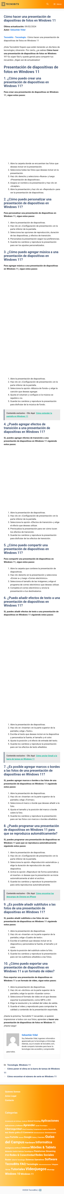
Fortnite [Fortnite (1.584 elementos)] (14, 1137)
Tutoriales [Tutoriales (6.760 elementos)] (18, 1169)
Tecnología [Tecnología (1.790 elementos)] (32, 1164)
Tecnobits (8, 37)
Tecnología (20, 37)
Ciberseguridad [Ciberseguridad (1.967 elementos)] (13, 1128)
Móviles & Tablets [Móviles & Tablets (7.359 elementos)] (43, 1147)
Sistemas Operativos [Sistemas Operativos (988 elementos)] (35, 1159)
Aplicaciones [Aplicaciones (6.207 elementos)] (50, 1120)
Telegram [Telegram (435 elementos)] (55, 1164)
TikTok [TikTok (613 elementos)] (7, 1170)
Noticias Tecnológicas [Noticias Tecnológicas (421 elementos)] (25, 1151)
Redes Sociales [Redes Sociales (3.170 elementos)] (44, 1155)
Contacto (9, 1100)
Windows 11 (25, 1065)
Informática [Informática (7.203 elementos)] (44, 1142)
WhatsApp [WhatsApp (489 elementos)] (50, 1170)
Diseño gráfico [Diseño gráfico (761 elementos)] (15, 1132)
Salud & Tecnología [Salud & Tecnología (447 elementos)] (18, 1160)
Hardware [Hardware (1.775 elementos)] (30, 1142)
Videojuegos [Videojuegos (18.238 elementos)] (36, 1169)
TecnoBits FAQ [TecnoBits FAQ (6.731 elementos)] (15, 1164)
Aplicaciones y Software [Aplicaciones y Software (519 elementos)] (14, 1125)
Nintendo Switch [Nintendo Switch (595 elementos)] (11, 1151)
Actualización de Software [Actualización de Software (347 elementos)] (13, 1121)
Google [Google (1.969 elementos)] (28, 1137)
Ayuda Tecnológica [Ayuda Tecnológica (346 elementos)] (41, 1125)
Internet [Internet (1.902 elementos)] (25, 1147)
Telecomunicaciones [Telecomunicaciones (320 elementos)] (44, 1164)
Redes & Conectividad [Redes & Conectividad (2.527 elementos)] (22, 1155)
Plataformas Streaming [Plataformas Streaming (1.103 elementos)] (44, 1151)
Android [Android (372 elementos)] (24, 1121)
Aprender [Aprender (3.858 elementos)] (29, 1125)
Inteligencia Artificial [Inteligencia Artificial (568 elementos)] (13, 1148)
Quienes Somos (12, 1091)
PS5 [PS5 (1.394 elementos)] (7, 1155)
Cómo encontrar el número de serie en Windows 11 (32, 1076)
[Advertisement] (32, 118)
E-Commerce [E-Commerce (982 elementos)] (27, 1132)
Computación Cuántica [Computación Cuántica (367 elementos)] (40, 1129)
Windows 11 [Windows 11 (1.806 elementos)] (27, 1174)
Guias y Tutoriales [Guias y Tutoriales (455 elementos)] (38, 1137)
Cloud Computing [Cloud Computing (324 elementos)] (27, 1129)
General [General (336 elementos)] (21, 1137)
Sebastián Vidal (17, 30)
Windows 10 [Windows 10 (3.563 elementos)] (12, 1173)
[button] (47, 4)
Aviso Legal (10, 1096)
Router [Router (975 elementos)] (8, 1159)
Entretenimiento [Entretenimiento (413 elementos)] (39, 1133)
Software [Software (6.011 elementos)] (51, 1159)
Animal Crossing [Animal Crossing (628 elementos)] (34, 1121)
